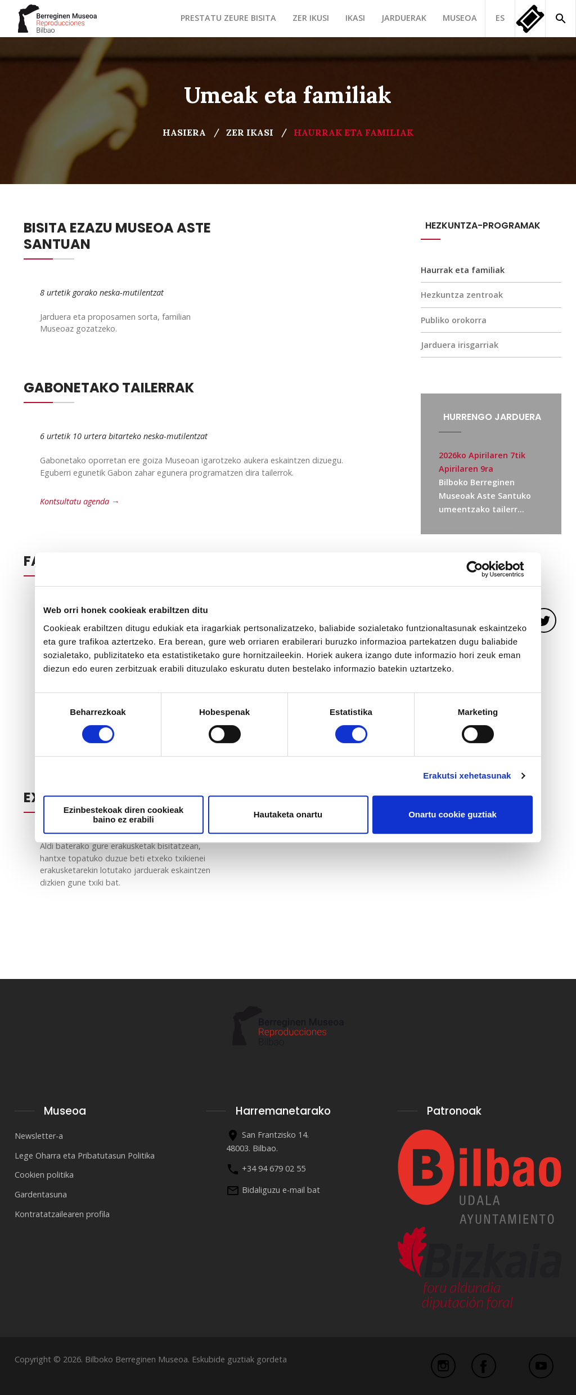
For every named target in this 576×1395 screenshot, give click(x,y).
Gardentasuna (41, 1194)
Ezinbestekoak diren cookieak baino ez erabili (123, 814)
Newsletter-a (39, 1135)
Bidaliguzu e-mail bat (281, 1189)
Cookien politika (44, 1174)
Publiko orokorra (454, 320)
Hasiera (184, 132)
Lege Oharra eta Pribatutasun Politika (85, 1155)
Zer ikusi (310, 17)
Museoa (460, 17)
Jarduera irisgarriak (459, 344)
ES (500, 17)
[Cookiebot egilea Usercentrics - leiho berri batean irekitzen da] (483, 569)
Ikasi (355, 17)
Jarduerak (403, 17)
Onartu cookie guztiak (452, 814)
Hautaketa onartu (288, 814)
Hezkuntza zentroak (462, 294)
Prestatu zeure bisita (228, 17)
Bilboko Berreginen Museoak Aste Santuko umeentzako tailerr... (485, 496)
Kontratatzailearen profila (62, 1214)
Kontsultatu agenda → (79, 501)
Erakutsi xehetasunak (467, 775)
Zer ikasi (249, 132)
